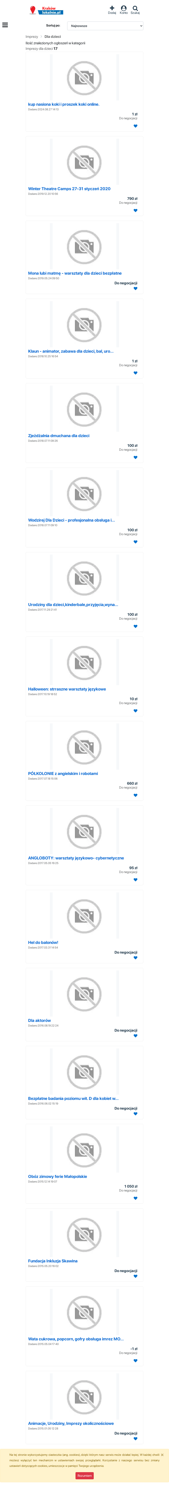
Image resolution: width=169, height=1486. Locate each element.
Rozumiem (85, 1475)
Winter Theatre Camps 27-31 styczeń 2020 (69, 188)
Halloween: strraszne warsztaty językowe (67, 689)
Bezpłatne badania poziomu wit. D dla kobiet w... (73, 1098)
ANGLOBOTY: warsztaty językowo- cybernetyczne (76, 858)
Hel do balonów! (43, 942)
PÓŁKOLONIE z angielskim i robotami (63, 773)
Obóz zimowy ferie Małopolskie (57, 1176)
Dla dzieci (53, 36)
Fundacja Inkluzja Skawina (53, 1260)
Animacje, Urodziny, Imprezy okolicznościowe (71, 1423)
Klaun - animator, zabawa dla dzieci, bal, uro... (71, 351)
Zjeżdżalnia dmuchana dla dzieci (58, 435)
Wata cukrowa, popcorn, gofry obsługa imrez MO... (76, 1338)
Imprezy (32, 36)
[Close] (162, 1454)
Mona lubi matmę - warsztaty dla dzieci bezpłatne (75, 273)
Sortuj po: (53, 25)
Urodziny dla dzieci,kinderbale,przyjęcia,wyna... (73, 604)
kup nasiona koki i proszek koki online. (64, 104)
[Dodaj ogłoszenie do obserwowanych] (135, 126)
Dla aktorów (39, 1020)
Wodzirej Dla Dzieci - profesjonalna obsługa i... (71, 520)
